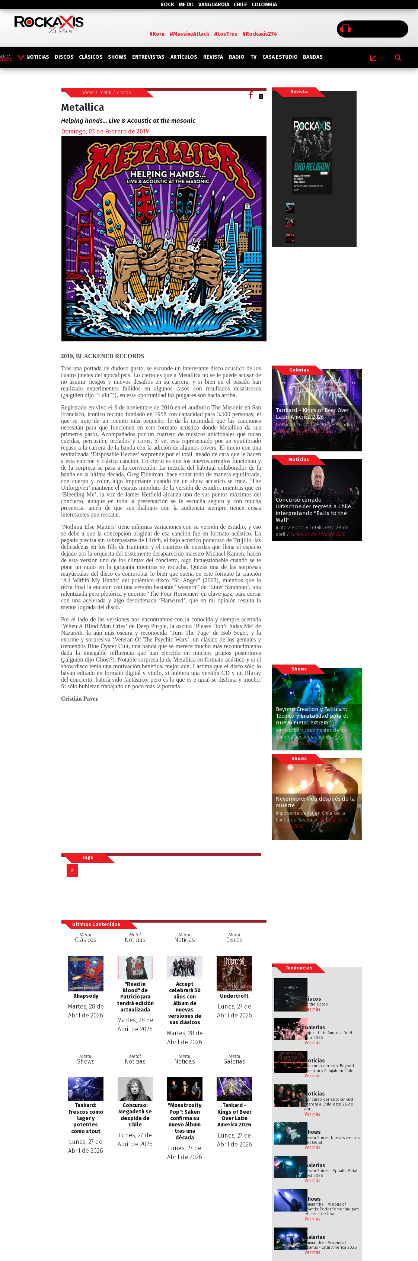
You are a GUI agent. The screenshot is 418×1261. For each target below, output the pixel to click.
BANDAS (313, 57)
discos (124, 92)
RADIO (237, 57)
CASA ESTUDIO (280, 57)
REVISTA (213, 57)
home (88, 92)
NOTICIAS (37, 57)
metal (105, 92)
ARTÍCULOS (183, 57)
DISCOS (64, 57)
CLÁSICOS (91, 57)
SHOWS (117, 57)
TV (253, 57)
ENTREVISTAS (148, 57)
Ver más (312, 1009)
